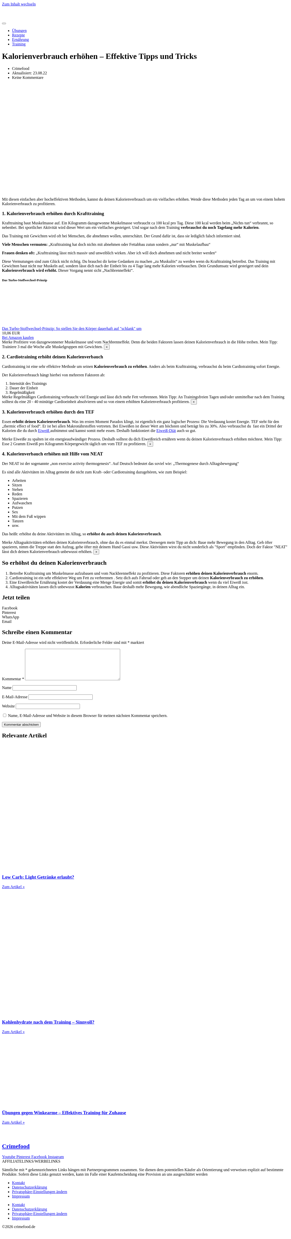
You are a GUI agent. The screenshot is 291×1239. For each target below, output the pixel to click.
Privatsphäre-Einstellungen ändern (39, 1198)
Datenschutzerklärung (29, 1193)
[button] (145, 608)
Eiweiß (44, 430)
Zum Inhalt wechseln (19, 4)
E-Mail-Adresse (14, 703)
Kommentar (13, 685)
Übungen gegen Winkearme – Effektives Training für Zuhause (64, 1118)
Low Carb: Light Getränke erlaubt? (38, 883)
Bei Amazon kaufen (18, 337)
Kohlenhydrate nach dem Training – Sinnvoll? (48, 1028)
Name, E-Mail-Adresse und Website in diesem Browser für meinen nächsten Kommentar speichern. (88, 721)
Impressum (21, 1202)
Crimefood (16, 1152)
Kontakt (18, 1189)
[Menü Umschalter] (4, 23)
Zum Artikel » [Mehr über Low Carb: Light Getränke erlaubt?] (13, 893)
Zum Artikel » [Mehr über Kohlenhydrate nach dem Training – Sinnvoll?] (13, 1038)
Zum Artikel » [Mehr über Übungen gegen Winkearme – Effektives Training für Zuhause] (13, 1128)
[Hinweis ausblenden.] (107, 347)
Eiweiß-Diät (166, 430)
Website (8, 712)
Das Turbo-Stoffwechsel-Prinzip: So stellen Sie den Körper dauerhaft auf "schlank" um (71, 328)
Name (6, 693)
